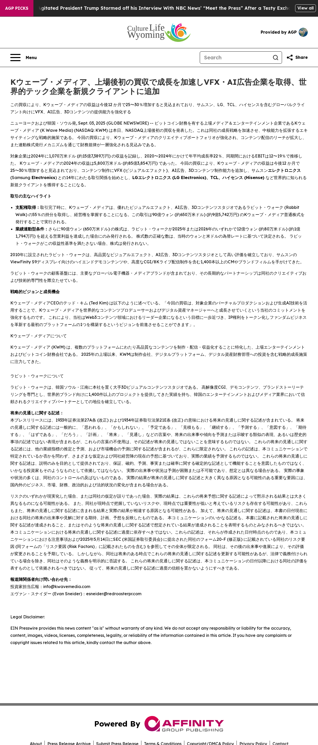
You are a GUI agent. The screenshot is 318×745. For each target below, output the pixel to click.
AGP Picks (16, 8)
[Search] (234, 57)
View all (305, 8)
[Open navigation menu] (23, 57)
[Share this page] (297, 57)
